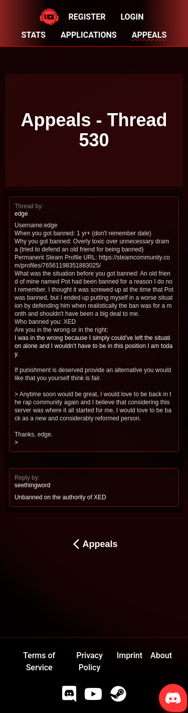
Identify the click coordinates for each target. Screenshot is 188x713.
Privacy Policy (89, 661)
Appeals (93, 544)
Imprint (129, 655)
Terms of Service (39, 661)
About (161, 655)
